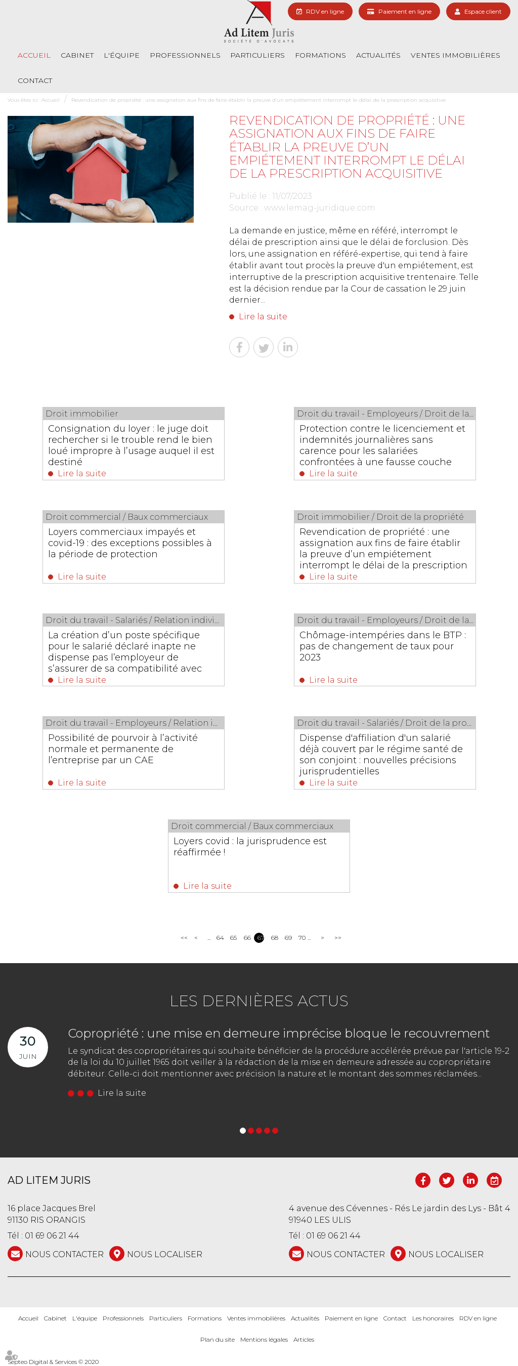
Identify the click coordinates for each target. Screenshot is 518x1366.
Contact (35, 80)
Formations (320, 55)
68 (274, 937)
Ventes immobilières (455, 55)
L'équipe (122, 55)
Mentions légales (264, 1339)
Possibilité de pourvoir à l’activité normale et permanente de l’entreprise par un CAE (123, 749)
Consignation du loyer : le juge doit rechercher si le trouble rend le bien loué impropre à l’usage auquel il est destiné (131, 445)
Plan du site (217, 1339)
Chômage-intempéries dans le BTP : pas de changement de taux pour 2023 (382, 646)
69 (288, 937)
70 (301, 937)
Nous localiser (164, 1254)
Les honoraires (433, 1318)
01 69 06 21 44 (52, 1235)
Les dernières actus (259, 1000)
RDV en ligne (325, 11)
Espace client (483, 11)
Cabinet (77, 55)
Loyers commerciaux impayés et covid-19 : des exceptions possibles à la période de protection (130, 543)
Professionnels (185, 55)
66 (247, 937)
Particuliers (257, 55)
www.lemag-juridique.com (319, 208)
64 (220, 937)
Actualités (378, 55)
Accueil (34, 55)
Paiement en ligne (404, 11)
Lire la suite (263, 316)
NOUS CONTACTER (64, 1254)
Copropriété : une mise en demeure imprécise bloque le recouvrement (279, 1033)
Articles (303, 1339)
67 (260, 937)
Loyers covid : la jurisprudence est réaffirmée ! (250, 847)
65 (233, 937)
